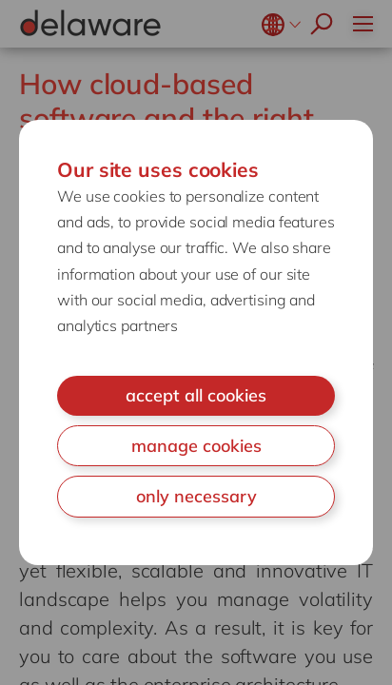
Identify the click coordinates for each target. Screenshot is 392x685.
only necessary (196, 496)
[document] (196, 342)
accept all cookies (196, 395)
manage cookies (196, 446)
